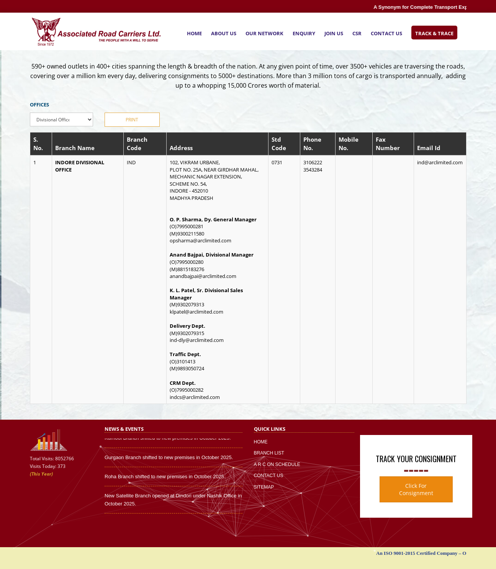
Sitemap (264, 487)
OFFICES (39, 104)
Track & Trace (434, 33)
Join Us (333, 33)
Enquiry (304, 33)
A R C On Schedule (277, 464)
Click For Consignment (416, 489)
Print (132, 119)
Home (194, 33)
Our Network (264, 33)
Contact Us (386, 33)
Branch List (269, 453)
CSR (357, 33)
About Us (223, 33)
